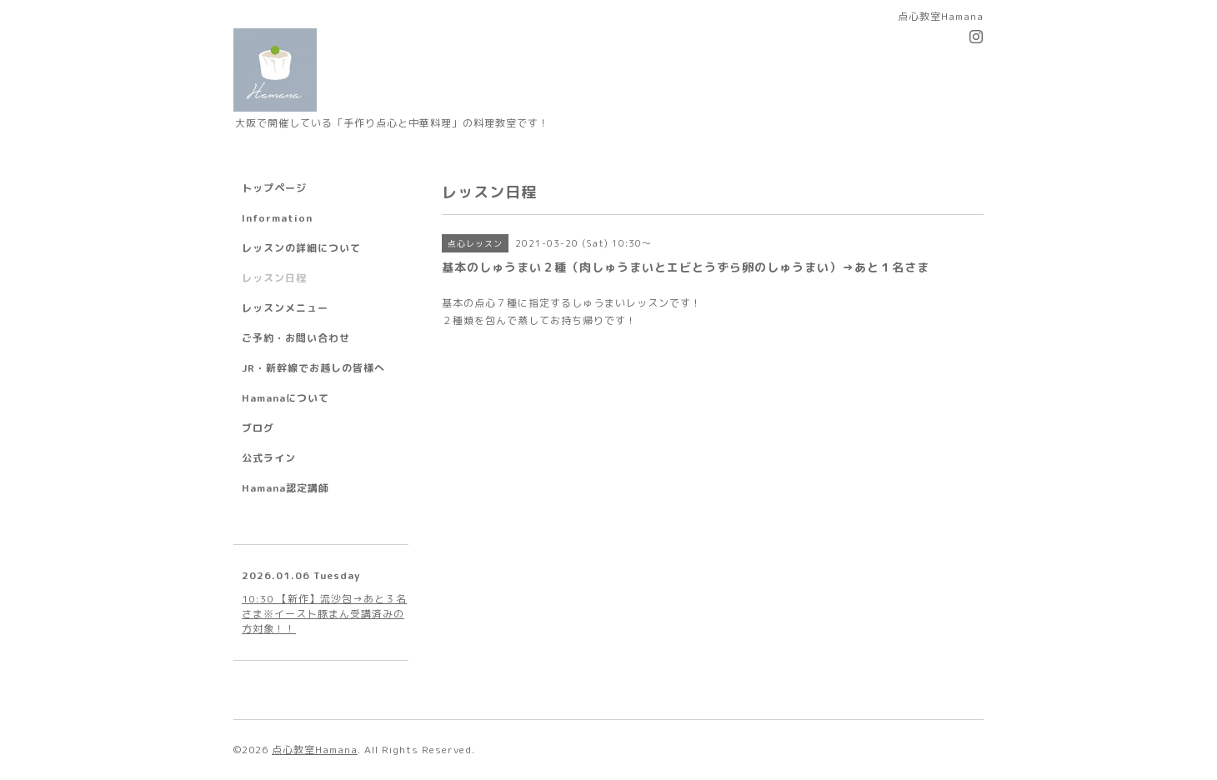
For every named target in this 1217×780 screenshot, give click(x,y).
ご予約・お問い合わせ (296, 338)
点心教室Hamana (315, 749)
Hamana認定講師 (285, 488)
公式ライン (269, 458)
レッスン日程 (274, 278)
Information (277, 218)
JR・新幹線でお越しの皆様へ (313, 368)
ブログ (258, 428)
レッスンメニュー (285, 308)
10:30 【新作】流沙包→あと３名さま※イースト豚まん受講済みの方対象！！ (324, 614)
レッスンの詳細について (301, 248)
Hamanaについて (285, 398)
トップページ (274, 188)
